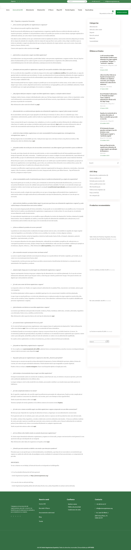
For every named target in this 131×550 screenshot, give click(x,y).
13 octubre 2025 (104, 140)
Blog (40, 517)
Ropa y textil (93, 192)
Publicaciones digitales (96, 190)
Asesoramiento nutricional (46, 512)
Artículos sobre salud (96, 29)
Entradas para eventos (96, 181)
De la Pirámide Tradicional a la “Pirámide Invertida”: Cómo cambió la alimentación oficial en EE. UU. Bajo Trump (108, 97)
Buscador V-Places (44, 508)
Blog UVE (111, 65)
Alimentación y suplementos (98, 175)
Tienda (41, 521)
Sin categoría (93, 195)
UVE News (109, 86)
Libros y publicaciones (96, 184)
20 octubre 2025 (104, 123)
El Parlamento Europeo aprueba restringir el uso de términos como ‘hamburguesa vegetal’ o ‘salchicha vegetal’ (108, 132)
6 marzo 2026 (104, 70)
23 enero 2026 (104, 108)
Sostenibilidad (94, 41)
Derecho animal (94, 35)
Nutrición (92, 38)
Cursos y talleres (94, 178)
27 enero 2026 (104, 89)
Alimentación (93, 27)
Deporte (92, 32)
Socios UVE (42, 504)
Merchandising (94, 187)
